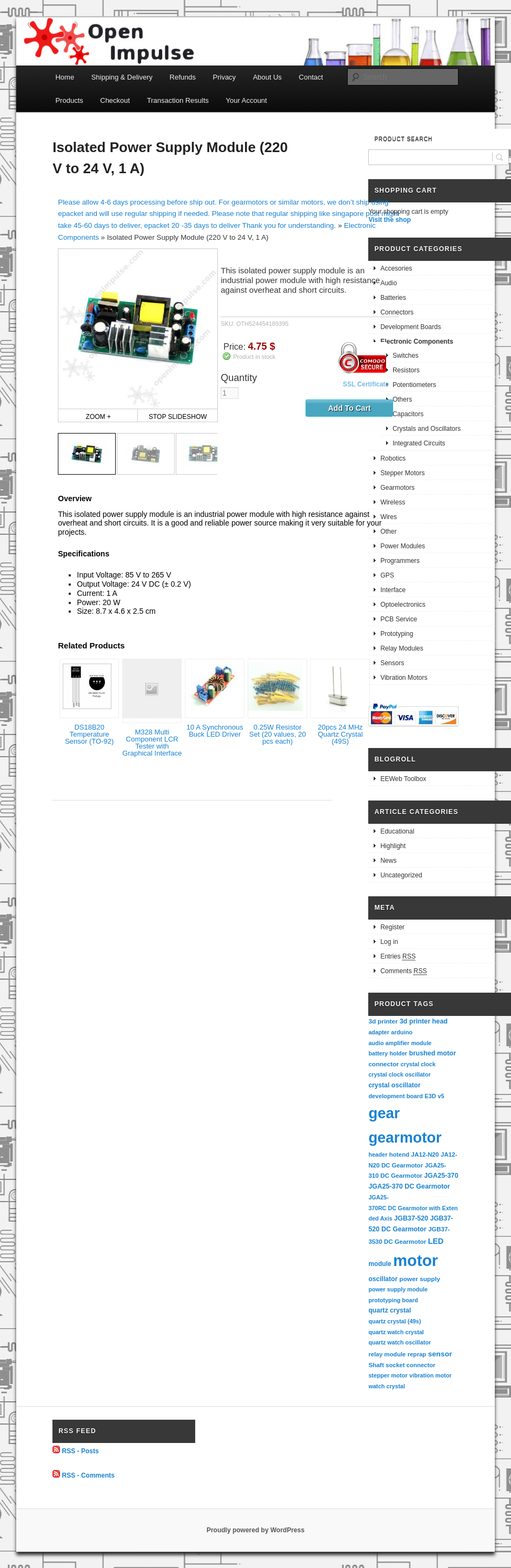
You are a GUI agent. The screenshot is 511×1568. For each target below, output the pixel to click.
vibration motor (430, 1375)
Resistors (406, 370)
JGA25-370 (441, 1175)
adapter (378, 1032)
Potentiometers (414, 385)
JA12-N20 (425, 1154)
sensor (440, 1354)
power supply (420, 1278)
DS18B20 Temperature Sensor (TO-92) (89, 734)
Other (388, 531)
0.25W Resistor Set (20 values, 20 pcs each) (277, 734)
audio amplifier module (400, 1043)
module (379, 1264)
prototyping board (393, 1300)
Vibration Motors (403, 677)
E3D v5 (434, 1096)
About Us (267, 77)
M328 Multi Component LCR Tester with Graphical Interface (152, 742)
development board (395, 1096)
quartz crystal (389, 1310)
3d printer (382, 1021)
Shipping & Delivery (121, 77)
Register (392, 927)
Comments (403, 971)
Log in (389, 942)
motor (415, 1260)
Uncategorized (401, 875)
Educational (397, 831)
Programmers (400, 561)
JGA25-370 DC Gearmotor (409, 1186)
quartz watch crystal (395, 1332)
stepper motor (387, 1375)
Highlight (393, 846)
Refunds (183, 77)
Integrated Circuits (419, 443)
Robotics (393, 458)
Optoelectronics (402, 604)
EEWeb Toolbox (403, 779)
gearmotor (404, 1137)
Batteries (393, 297)
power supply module (398, 1289)
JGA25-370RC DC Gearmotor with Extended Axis (412, 1208)
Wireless (392, 502)
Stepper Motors (402, 473)
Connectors (396, 312)
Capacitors (408, 414)
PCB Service (398, 619)
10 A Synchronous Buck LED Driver (215, 730)
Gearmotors (397, 487)
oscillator (382, 1279)
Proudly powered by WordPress (255, 1530)
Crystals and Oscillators (427, 428)
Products (69, 100)
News (388, 860)
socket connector (410, 1365)
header (377, 1154)
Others (402, 399)
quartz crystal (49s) (394, 1321)
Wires (388, 517)
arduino (402, 1032)
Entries (397, 957)
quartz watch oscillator (399, 1342)
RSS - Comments (88, 1475)
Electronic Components (416, 341)
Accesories (396, 268)
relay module (387, 1354)
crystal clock (418, 1064)
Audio (388, 283)
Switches (406, 355)
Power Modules (402, 546)
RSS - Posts (80, 1451)
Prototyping (396, 634)
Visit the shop (389, 220)
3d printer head (424, 1021)
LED (436, 1241)
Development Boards (410, 327)
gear (384, 1113)
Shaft (376, 1365)
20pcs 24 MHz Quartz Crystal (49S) (340, 734)
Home (64, 77)
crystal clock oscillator (399, 1074)
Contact (311, 77)
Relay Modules (401, 648)
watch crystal (386, 1386)
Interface (393, 590)
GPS (387, 575)
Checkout (115, 100)
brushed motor (432, 1053)
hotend (399, 1154)
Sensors (392, 663)
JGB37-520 (411, 1218)
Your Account (246, 100)
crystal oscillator (394, 1085)
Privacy (224, 77)
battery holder (387, 1053)
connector (383, 1063)
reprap (417, 1354)
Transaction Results (178, 100)
